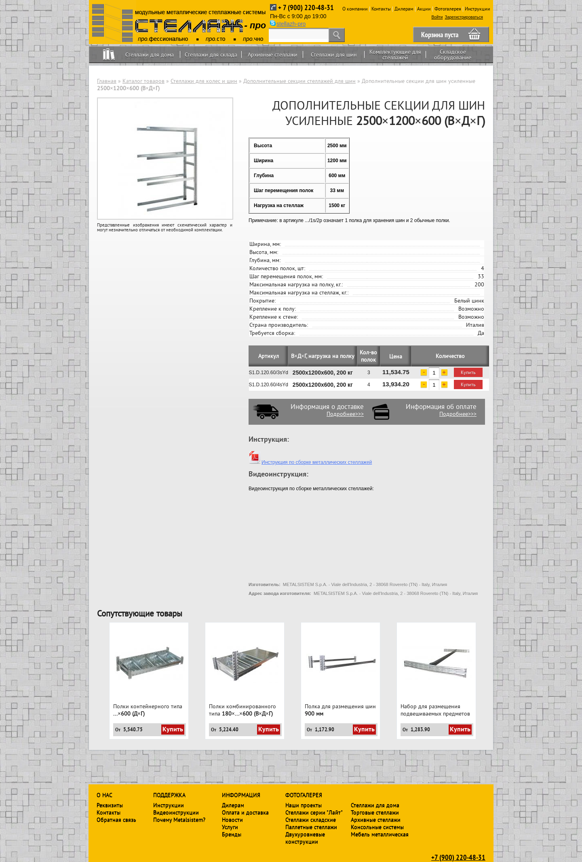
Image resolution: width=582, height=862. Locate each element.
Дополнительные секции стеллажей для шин (299, 81)
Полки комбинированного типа (242, 710)
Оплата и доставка (245, 812)
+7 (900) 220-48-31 (458, 857)
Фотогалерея (447, 9)
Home (109, 54)
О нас (104, 794)
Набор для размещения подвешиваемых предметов (435, 710)
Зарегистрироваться (464, 17)
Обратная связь (116, 819)
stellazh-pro (291, 24)
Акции (424, 9)
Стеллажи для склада (211, 54)
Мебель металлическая (380, 834)
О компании (355, 9)
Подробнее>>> (345, 413)
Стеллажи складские (310, 819)
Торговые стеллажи (375, 812)
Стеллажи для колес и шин (204, 81)
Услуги (230, 826)
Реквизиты (110, 805)
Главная (106, 81)
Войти (437, 17)
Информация (241, 794)
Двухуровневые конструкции (305, 837)
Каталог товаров (143, 81)
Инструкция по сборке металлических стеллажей (310, 462)
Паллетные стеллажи (311, 826)
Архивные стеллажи (272, 54)
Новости (232, 819)
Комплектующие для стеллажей (395, 54)
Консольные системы (377, 826)
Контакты (381, 9)
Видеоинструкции (176, 812)
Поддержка (169, 794)
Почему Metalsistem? (179, 819)
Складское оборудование (452, 54)
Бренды (231, 834)
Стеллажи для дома (149, 54)
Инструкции (477, 9)
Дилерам (403, 9)
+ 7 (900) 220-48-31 (306, 7)
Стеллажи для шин (334, 54)
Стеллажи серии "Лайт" (314, 812)
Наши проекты (303, 805)
